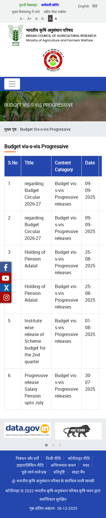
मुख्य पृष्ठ (10, 129)
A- (42, 18)
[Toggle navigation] (12, 84)
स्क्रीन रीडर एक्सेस (55, 11)
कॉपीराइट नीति (79, 458)
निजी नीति (53, 458)
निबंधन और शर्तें (27, 458)
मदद (86, 465)
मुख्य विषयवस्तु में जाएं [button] (26, 11)
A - (22, 18)
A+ (29, 18)
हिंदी (94, 6)
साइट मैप (78, 472)
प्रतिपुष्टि (59, 472)
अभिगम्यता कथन (63, 465)
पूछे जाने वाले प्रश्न (33, 472)
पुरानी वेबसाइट (28, 5)
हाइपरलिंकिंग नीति (30, 465)
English (83, 6)
